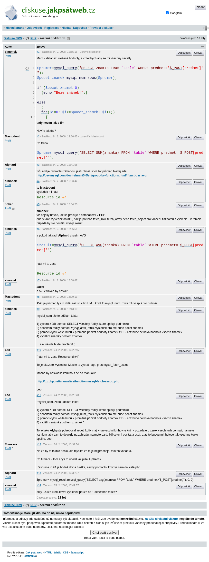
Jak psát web (34, 552)
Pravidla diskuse (101, 28)
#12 (39, 444)
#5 (38, 204)
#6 (38, 228)
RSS (68, 38)
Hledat (66, 28)
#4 (38, 181)
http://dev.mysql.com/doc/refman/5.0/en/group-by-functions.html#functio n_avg (91, 175)
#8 (38, 296)
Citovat (198, 52)
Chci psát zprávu (104, 532)
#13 (39, 472)
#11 (39, 395)
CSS (65, 552)
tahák (57, 552)
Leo (7, 350)
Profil (8, 55)
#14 (39, 485)
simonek (11, 51)
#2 (38, 136)
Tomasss (11, 444)
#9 (38, 308)
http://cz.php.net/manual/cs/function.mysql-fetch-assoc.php (78, 381)
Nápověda (80, 28)
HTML (48, 552)
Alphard (10, 164)
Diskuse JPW (13, 38)
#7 (38, 280)
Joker (9, 204)
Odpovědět (34, 28)
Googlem (174, 13)
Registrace (51, 28)
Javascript (77, 552)
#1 (38, 51)
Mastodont (12, 136)
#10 (39, 349)
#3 (38, 164)
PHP (33, 38)
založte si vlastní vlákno (161, 519)
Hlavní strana (15, 28)
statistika (30, 555)
